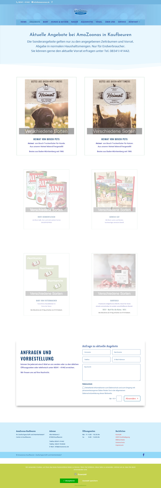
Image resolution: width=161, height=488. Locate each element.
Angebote (35, 22)
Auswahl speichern (90, 481)
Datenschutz (120, 442)
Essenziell (80, 474)
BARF (45, 22)
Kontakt (133, 22)
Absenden (131, 398)
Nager (74, 22)
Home (24, 22)
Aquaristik (87, 22)
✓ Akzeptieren (69, 481)
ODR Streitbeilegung (123, 437)
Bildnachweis (120, 440)
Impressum (119, 445)
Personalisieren (80, 485)
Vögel (99, 22)
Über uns (110, 22)
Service (122, 22)
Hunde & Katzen (59, 22)
